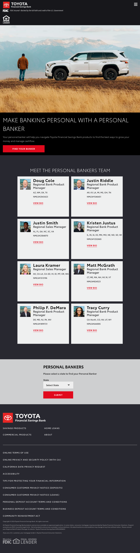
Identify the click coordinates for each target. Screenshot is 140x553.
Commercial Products (17, 434)
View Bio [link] (38, 203)
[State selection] (58, 385)
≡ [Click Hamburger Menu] (136, 3)
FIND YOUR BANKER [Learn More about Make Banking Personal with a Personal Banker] (23, 148)
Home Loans (52, 428)
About (48, 434)
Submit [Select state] (58, 394)
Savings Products (14, 428)
